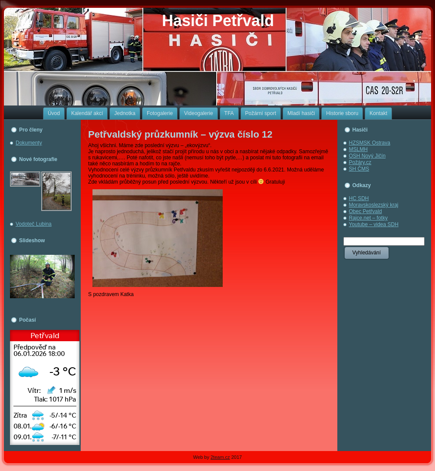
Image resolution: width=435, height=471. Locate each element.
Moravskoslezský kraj (374, 205)
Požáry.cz (360, 162)
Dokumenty (29, 143)
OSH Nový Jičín (367, 156)
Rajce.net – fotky (368, 218)
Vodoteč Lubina (34, 224)
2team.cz (220, 457)
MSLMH (358, 149)
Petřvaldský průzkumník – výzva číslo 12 (180, 134)
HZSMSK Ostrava (369, 143)
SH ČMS (359, 169)
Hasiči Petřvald (218, 21)
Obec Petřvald (365, 211)
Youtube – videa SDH (374, 224)
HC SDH (359, 198)
